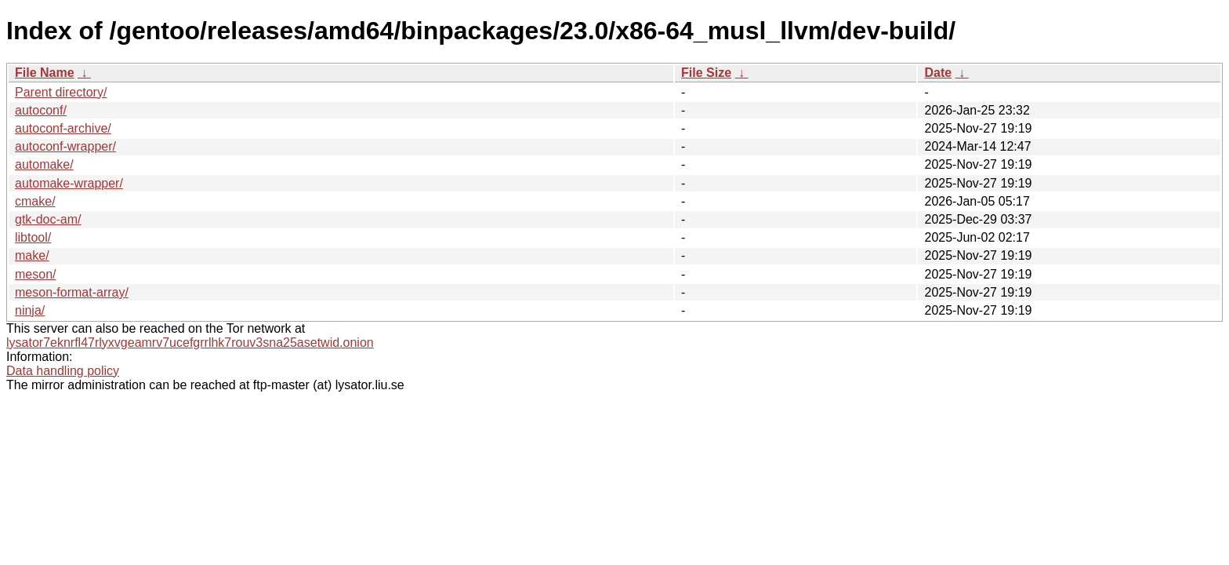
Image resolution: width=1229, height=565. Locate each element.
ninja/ (30, 310)
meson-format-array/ (72, 292)
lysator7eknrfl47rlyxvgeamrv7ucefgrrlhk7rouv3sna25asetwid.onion (190, 342)
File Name (44, 72)
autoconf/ (41, 110)
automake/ (44, 164)
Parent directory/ (61, 92)
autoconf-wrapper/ (65, 146)
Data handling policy (62, 370)
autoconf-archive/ (63, 128)
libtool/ (33, 237)
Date (938, 72)
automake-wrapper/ (69, 183)
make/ (32, 255)
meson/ (35, 274)
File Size (706, 72)
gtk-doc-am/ (48, 219)
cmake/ (35, 201)
